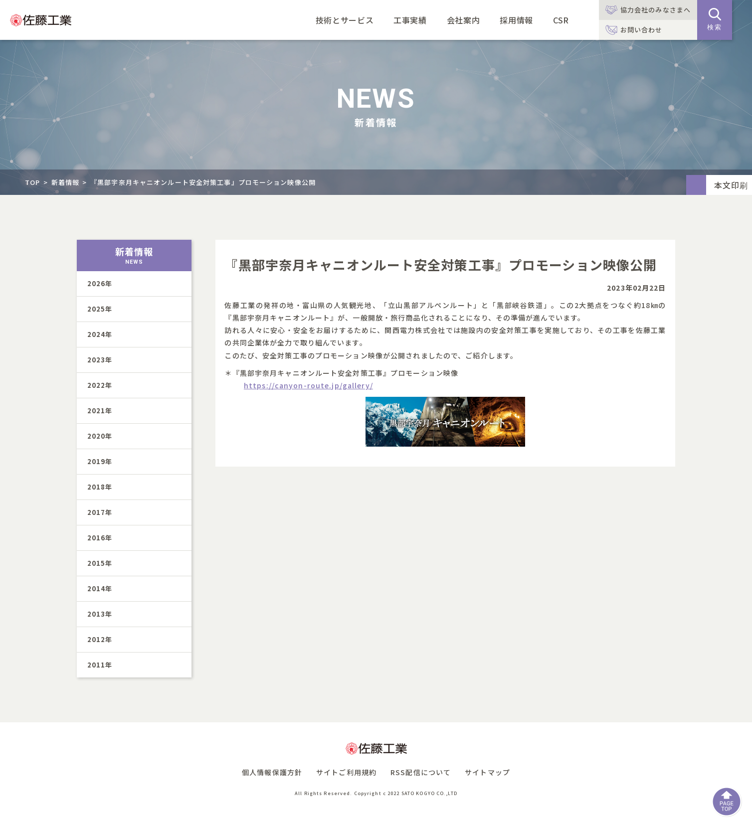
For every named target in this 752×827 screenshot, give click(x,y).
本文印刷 (731, 185)
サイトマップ (487, 772)
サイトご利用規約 (346, 772)
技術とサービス (345, 20)
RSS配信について (420, 772)
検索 (714, 19)
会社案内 (463, 20)
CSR (561, 20)
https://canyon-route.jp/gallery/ (308, 385)
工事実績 (410, 20)
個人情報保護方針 (272, 772)
